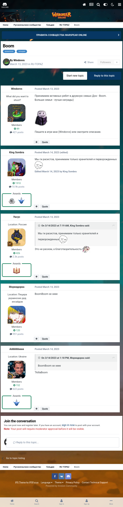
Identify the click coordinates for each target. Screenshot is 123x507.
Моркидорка (18, 288)
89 (18, 130)
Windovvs (23, 61)
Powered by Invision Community (61, 492)
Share (86, 63)
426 (18, 254)
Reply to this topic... (33, 449)
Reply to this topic (103, 77)
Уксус (18, 218)
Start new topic (73, 77)
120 (18, 332)
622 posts (18, 390)
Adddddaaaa (18, 350)
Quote (46, 144)
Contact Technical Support (95, 489)
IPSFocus (33, 489)
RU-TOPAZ (42, 65)
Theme (59, 489)
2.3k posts (19, 258)
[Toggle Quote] (39, 228)
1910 (19, 184)
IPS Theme (20, 489)
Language (46, 489)
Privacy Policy (72, 489)
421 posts (18, 134)
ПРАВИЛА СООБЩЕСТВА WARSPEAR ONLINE (61, 35)
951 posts (18, 335)
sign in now (80, 427)
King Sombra (18, 154)
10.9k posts (18, 188)
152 (18, 387)
